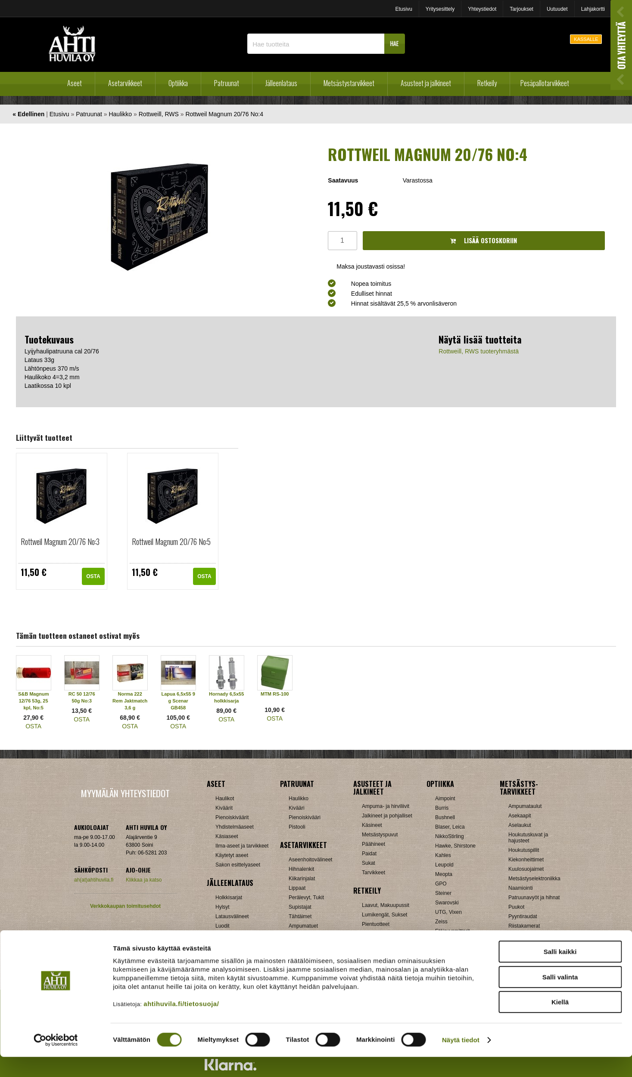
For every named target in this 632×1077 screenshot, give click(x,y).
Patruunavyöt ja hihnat (534, 897)
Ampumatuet (303, 926)
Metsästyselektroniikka (534, 879)
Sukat (368, 863)
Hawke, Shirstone (455, 846)
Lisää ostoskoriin (483, 240)
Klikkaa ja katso (144, 880)
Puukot (516, 907)
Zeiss (441, 922)
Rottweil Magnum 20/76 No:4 (224, 114)
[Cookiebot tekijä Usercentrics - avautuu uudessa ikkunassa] (55, 1060)
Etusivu (403, 9)
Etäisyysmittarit (452, 931)
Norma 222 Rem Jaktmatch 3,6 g (129, 700)
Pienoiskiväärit (232, 817)
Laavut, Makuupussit (385, 905)
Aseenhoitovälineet (310, 860)
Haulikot (224, 798)
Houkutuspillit (523, 850)
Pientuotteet (375, 924)
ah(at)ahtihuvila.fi (93, 880)
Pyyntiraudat (522, 916)
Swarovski (447, 903)
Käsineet (372, 825)
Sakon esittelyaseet (237, 865)
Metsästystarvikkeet (349, 83)
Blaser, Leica (450, 827)
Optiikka (178, 83)
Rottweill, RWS (159, 114)
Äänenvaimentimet (310, 935)
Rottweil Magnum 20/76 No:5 (171, 541)
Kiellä (560, 1022)
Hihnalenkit (301, 869)
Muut (294, 945)
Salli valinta (560, 997)
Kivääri (297, 808)
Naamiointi (520, 888)
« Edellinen (28, 114)
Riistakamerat (524, 926)
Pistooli (297, 827)
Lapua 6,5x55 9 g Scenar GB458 (178, 700)
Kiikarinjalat (302, 879)
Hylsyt (222, 907)
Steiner (443, 893)
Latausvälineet (232, 916)
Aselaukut (519, 825)
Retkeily (487, 83)
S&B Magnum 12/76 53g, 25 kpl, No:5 (33, 700)
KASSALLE (586, 39)
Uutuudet (557, 9)
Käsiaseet (226, 836)
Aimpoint (445, 798)
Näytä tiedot (460, 1060)
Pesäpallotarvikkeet (544, 83)
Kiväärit (224, 808)
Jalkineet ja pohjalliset (387, 816)
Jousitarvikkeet (525, 945)
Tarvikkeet (373, 873)
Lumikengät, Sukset (384, 915)
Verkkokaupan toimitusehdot (125, 906)
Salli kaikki (560, 971)
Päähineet (373, 844)
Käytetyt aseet (231, 855)
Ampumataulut (525, 806)
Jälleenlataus (281, 83)
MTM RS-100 (275, 693)
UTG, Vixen (448, 912)
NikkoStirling (449, 836)
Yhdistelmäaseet (234, 827)
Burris (441, 808)
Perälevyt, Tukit (306, 897)
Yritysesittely (440, 9)
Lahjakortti (593, 9)
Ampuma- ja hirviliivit (385, 806)
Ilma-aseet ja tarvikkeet (241, 846)
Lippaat (297, 888)
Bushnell (445, 817)
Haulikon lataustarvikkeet (244, 945)
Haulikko (120, 114)
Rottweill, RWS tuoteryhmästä (479, 351)
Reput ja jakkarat (381, 934)
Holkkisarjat (228, 897)
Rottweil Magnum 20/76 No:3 (60, 541)
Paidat (369, 854)
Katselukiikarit (451, 941)
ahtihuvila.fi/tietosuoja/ (181, 1023)
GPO (441, 884)
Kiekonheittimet (526, 860)
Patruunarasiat (232, 935)
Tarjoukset (521, 9)
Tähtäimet (300, 916)
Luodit (222, 926)
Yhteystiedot (482, 9)
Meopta (443, 874)
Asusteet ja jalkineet (426, 83)
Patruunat (226, 83)
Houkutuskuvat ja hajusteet (528, 838)
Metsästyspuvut (380, 835)
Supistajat (300, 907)
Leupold (444, 865)
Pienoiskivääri (305, 817)
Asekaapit (519, 816)
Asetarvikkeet (125, 83)
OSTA (93, 576)
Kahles (443, 855)
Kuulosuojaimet (526, 869)
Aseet (74, 83)
